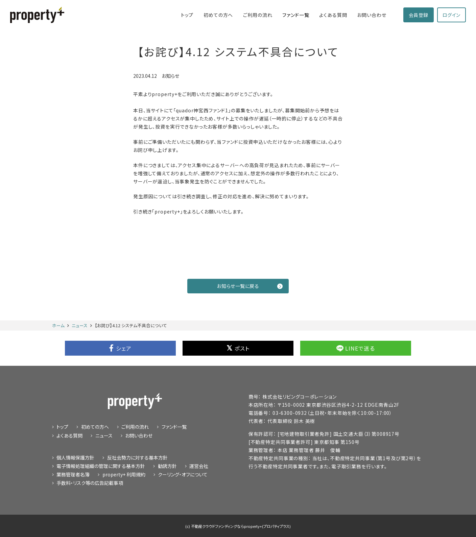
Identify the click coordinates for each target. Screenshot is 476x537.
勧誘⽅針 (167, 466)
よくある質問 (333, 15)
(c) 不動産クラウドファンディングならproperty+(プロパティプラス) (238, 526)
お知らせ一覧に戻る (250, 286)
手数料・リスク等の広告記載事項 (89, 482)
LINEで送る (355, 348)
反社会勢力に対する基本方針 (137, 457)
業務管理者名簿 (73, 474)
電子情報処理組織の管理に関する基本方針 (100, 466)
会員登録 (418, 15)
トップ (187, 15)
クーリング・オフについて (183, 474)
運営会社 (198, 466)
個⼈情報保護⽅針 (75, 457)
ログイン (451, 15)
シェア (120, 348)
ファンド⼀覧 (174, 426)
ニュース (104, 435)
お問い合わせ (371, 15)
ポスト (238, 348)
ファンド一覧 (295, 15)
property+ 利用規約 (123, 474)
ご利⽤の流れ (257, 15)
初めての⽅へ (218, 15)
